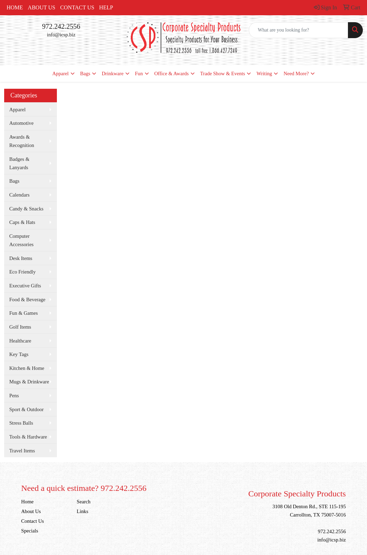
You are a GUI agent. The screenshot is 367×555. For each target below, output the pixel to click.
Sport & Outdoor (26, 409)
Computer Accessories (21, 240)
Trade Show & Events (222, 73)
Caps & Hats (22, 222)
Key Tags (18, 354)
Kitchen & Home (26, 368)
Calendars (19, 195)
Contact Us (77, 7)
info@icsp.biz (61, 34)
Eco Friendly (22, 272)
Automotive (21, 123)
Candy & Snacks (26, 208)
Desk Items (20, 258)
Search (84, 501)
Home (15, 7)
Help (106, 7)
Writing (264, 73)
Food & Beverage (27, 299)
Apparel (60, 73)
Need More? (296, 73)
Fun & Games (23, 313)
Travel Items (22, 450)
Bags (85, 73)
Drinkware (112, 73)
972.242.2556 (61, 26)
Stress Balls (21, 423)
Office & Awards (171, 73)
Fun (139, 73)
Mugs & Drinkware (29, 381)
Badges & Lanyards (19, 163)
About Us (41, 7)
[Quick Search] (298, 30)
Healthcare (20, 341)
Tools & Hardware (28, 437)
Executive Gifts (25, 285)
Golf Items (20, 327)
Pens (14, 395)
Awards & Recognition (21, 141)
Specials (29, 531)
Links (82, 511)
